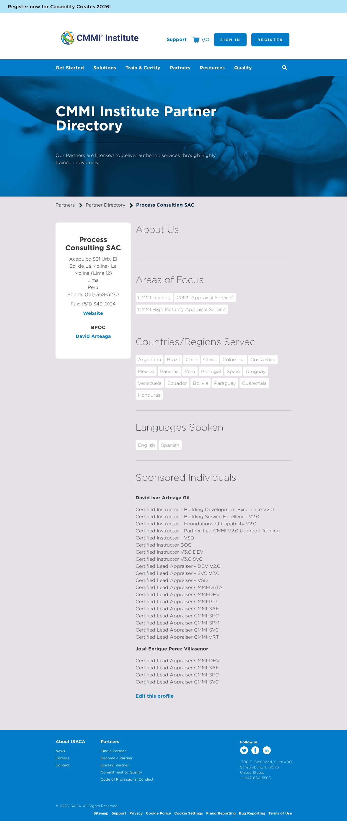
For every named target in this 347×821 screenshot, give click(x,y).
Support (177, 39)
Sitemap (101, 813)
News (60, 751)
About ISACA (70, 741)
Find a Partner (113, 751)
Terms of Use (280, 813)
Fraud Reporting (221, 813)
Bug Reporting (252, 813)
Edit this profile (155, 696)
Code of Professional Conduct (127, 779)
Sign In (230, 39)
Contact (63, 765)
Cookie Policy (158, 813)
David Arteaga (93, 336)
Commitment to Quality (121, 772)
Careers (62, 758)
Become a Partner (117, 758)
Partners (65, 205)
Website (93, 313)
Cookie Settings (188, 813)
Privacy (136, 813)
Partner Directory (105, 205)
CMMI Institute (100, 37)
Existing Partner (115, 765)
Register (270, 39)
